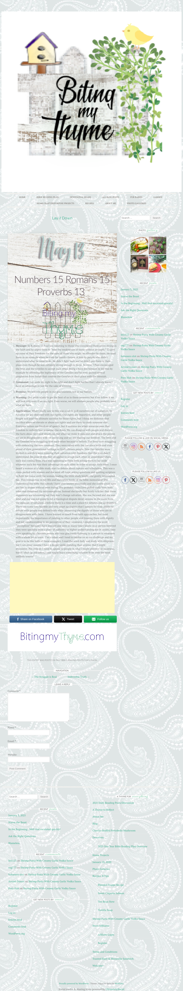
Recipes (89, 203)
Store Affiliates (100, 925)
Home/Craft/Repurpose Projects (55, 203)
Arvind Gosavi (129, 367)
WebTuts (119, 983)
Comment (14, 691)
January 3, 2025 (129, 289)
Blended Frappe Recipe (111, 885)
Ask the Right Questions (134, 310)
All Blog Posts (110, 197)
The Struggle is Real (44, 676)
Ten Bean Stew (106, 901)
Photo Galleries (136, 203)
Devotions (98, 837)
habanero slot (128, 356)
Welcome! (98, 965)
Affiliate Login (106, 934)
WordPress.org (129, 426)
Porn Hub (126, 377)
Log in (124, 406)
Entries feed (127, 413)
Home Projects (100, 855)
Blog (95, 823)
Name (12, 727)
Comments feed (129, 419)
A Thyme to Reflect (103, 809)
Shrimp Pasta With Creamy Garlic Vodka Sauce (47, 860)
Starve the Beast (130, 296)
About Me (110, 203)
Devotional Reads (80, 197)
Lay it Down (62, 218)
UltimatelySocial (115, 989)
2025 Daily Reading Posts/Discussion (113, 802)
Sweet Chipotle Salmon (111, 893)
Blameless (126, 317)
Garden (157, 197)
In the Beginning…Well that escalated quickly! (147, 303)
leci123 (125, 334)
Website (12, 754)
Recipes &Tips (100, 876)
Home (22, 197)
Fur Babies (136, 197)
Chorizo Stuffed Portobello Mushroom (113, 830)
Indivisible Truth (79, 676)
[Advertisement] (62, 587)
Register (125, 399)
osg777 (125, 345)
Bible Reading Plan (48, 197)
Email (12, 741)
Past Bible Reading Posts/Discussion (76, 660)
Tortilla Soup (105, 910)
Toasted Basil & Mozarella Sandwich (113, 958)
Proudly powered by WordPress (74, 983)
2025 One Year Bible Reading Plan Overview (122, 846)
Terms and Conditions (104, 951)
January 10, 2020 (101, 862)
